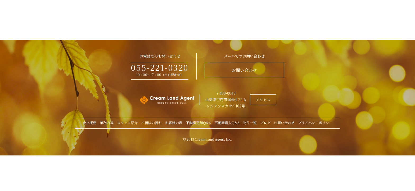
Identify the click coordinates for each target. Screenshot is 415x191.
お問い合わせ (244, 70)
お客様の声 (173, 122)
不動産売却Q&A (198, 122)
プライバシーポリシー (315, 122)
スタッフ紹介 (127, 122)
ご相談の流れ (151, 122)
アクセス (263, 99)
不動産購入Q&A (227, 122)
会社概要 (89, 122)
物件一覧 (250, 122)
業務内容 (107, 122)
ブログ (265, 122)
